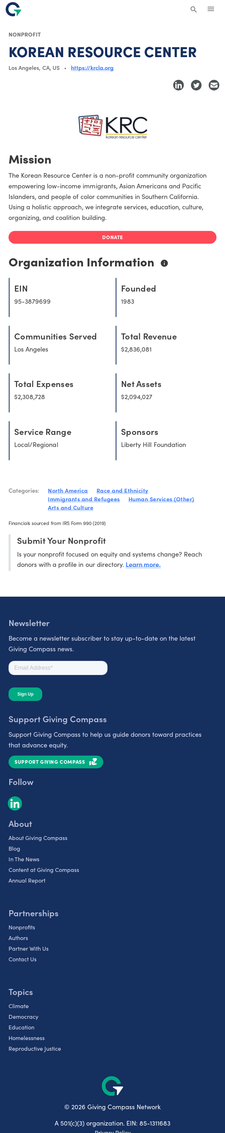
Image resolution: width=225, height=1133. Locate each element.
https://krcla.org (92, 67)
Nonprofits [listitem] (22, 927)
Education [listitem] (21, 1027)
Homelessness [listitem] (27, 1037)
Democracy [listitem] (23, 1016)
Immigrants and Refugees (84, 499)
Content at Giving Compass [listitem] (44, 869)
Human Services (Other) (161, 499)
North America (68, 490)
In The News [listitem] (24, 859)
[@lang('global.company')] (13, 9)
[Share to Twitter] (196, 85)
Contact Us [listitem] (23, 959)
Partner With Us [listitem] (29, 948)
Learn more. (143, 564)
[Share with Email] (214, 85)
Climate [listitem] (19, 1006)
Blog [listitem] (14, 848)
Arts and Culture (70, 507)
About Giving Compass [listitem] (38, 837)
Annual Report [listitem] (27, 880)
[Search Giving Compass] (193, 9)
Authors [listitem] (18, 937)
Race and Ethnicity (122, 490)
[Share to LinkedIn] (178, 85)
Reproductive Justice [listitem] (35, 1048)
